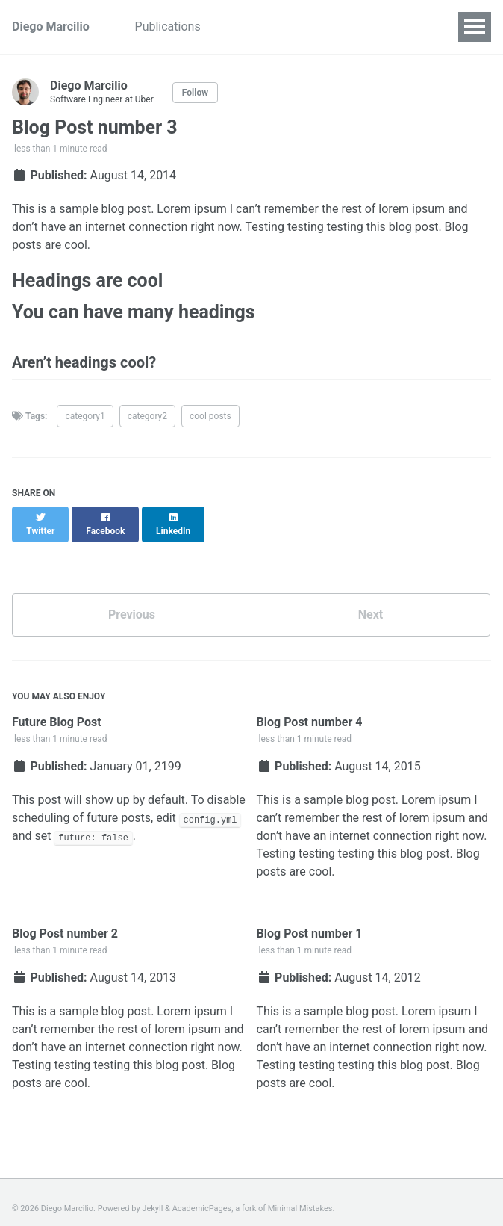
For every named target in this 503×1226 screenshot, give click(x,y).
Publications (170, 26)
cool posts (210, 416)
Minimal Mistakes (300, 1196)
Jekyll (152, 1196)
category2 (147, 416)
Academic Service (274, 26)
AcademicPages (202, 1196)
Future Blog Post (56, 709)
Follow (195, 92)
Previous (131, 601)
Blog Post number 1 (310, 920)
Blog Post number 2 (65, 920)
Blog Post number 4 (310, 709)
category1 (84, 416)
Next (370, 601)
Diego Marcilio (51, 26)
